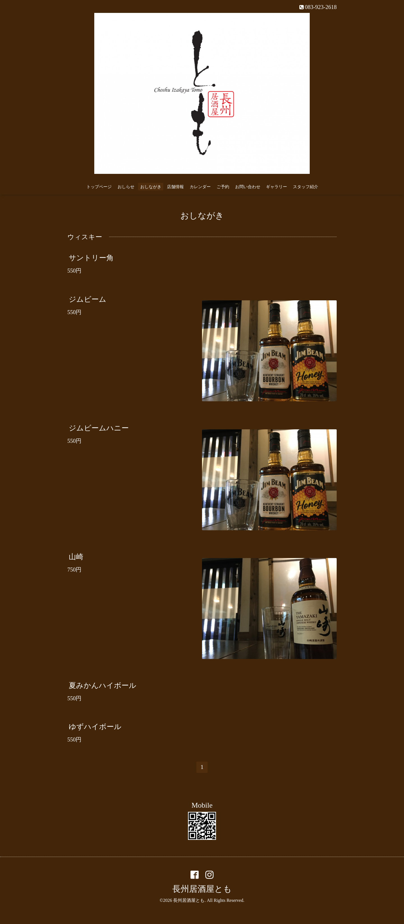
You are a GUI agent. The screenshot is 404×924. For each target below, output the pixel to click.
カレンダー (200, 187)
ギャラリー (276, 187)
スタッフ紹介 (305, 187)
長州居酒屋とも (202, 888)
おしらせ (126, 187)
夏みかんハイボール (102, 685)
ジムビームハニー (99, 428)
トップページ (99, 187)
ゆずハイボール (95, 727)
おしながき (150, 187)
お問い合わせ (247, 187)
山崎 (76, 557)
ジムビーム (87, 299)
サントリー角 (91, 258)
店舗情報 (175, 187)
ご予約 (223, 187)
